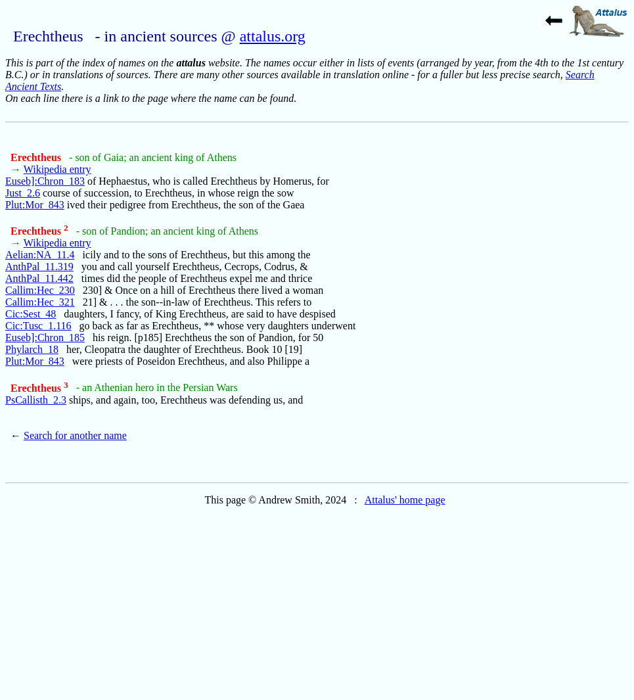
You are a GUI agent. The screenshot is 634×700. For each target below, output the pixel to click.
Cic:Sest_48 (30, 313)
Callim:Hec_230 (40, 290)
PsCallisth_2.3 (35, 400)
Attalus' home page (405, 499)
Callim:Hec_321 (40, 302)
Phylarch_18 (31, 349)
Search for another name (75, 435)
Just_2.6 (22, 192)
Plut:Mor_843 (34, 204)
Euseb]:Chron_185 (45, 337)
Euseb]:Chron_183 (45, 181)
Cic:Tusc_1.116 (38, 325)
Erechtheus (37, 157)
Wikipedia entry (57, 169)
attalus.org (273, 36)
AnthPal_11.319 (39, 266)
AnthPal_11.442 (39, 278)
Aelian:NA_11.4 (40, 254)
